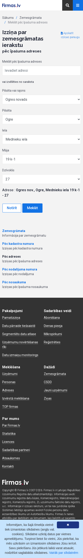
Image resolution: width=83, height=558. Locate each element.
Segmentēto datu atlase (19, 334)
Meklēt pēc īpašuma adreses (22, 61)
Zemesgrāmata (30, 17)
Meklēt (32, 208)
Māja (5, 150)
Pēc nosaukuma (14, 282)
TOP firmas (10, 406)
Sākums (8, 17)
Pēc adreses (11, 256)
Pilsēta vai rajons (13, 90)
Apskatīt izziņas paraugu (70, 35)
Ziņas (48, 398)
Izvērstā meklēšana (15, 398)
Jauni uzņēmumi (55, 390)
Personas (8, 382)
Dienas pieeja (53, 326)
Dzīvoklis (8, 170)
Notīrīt (12, 208)
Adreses (8, 390)
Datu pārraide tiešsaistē (18, 326)
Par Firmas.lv (11, 425)
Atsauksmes (11, 458)
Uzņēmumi (9, 374)
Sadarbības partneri (16, 450)
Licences (8, 442)
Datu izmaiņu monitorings (20, 355)
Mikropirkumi (53, 334)
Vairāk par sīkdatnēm (63, 552)
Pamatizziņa (11, 317)
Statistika (8, 433)
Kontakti (8, 466)
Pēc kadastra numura (18, 243)
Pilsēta (7, 110)
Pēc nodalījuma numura (19, 269)
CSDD (48, 382)
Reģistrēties (52, 342)
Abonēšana (52, 317)
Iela (4, 130)
